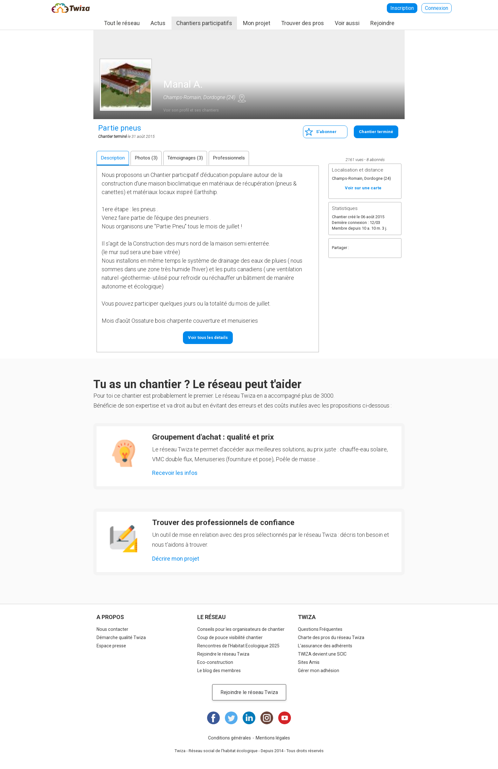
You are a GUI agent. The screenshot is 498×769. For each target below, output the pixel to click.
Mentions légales (273, 737)
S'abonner (326, 131)
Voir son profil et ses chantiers (191, 110)
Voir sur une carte (241, 98)
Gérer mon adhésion (318, 670)
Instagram (266, 718)
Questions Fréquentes (320, 629)
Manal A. (183, 84)
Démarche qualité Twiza (121, 637)
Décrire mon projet (175, 558)
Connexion (436, 8)
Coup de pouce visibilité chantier (230, 637)
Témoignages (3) (185, 158)
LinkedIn (249, 718)
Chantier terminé (376, 131)
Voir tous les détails (208, 337)
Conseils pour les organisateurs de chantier (241, 629)
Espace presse (111, 645)
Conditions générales (229, 737)
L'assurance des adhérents (325, 645)
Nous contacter (112, 629)
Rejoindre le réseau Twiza (223, 654)
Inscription (402, 8)
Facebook (356, 248)
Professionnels (229, 158)
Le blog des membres (219, 670)
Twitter (369, 248)
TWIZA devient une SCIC (322, 654)
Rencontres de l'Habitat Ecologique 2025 (238, 645)
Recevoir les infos (175, 472)
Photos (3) (146, 158)
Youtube (284, 718)
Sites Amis (309, 662)
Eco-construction (215, 662)
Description (113, 158)
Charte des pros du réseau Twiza (331, 637)
